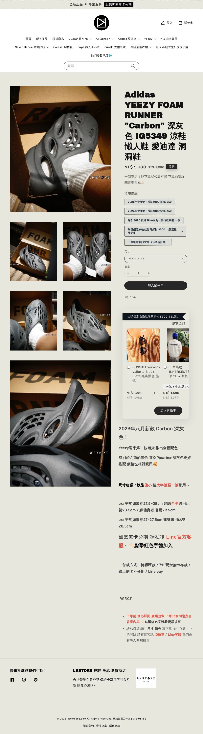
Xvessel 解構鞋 (63, 47)
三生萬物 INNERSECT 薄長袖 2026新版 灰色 (179, 371)
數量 (127, 266)
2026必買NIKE (78, 39)
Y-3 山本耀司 (168, 39)
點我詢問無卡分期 (118, 4)
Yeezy (148, 39)
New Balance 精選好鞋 (30, 47)
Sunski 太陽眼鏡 (115, 47)
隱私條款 (114, 725)
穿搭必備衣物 (139, 47)
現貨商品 (58, 39)
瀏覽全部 (178, 323)
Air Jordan (103, 39)
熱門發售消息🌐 (101, 55)
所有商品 (42, 39)
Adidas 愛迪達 (127, 39)
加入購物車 (156, 285)
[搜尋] (132, 66)
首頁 (28, 39)
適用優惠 (131, 193)
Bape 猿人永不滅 (89, 47)
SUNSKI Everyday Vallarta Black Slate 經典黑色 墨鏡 (143, 373)
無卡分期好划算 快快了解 (172, 47)
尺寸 (127, 251)
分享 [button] (130, 297)
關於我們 (88, 725)
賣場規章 (101, 725)
